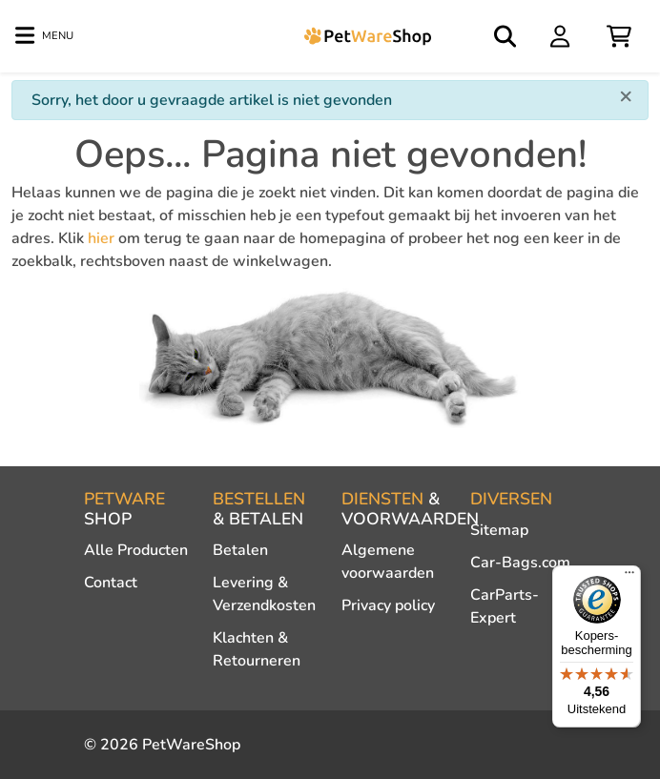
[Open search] (506, 36)
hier (101, 238)
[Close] (626, 95)
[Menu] (629, 576)
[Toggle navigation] (44, 36)
